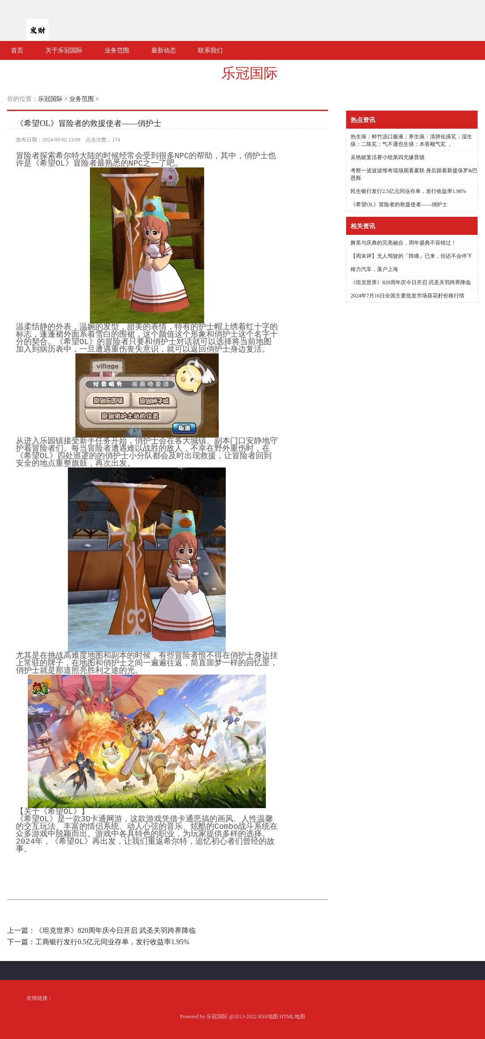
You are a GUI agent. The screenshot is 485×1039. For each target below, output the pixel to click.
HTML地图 (292, 1016)
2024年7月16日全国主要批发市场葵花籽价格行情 (407, 296)
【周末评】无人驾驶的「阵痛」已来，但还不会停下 (411, 256)
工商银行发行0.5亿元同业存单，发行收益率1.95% (112, 942)
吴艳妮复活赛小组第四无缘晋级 (388, 157)
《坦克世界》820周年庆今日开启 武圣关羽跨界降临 (115, 930)
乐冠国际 (249, 73)
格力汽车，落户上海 (374, 269)
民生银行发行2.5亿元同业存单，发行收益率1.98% (408, 191)
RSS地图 (268, 1016)
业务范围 (81, 99)
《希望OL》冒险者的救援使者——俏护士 (88, 123)
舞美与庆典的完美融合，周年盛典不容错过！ (403, 243)
